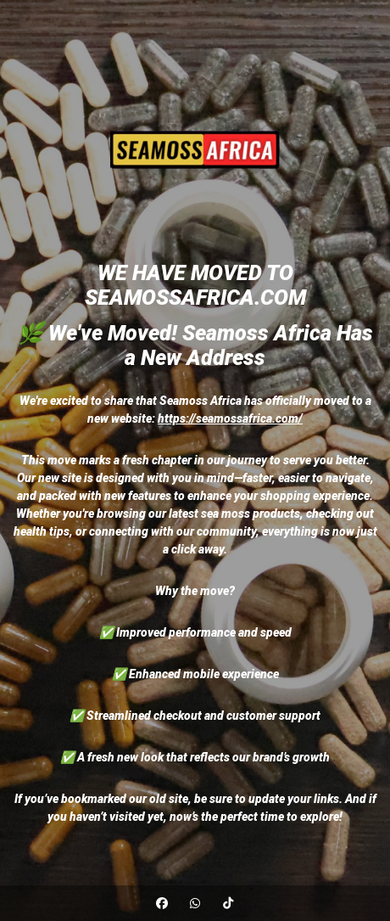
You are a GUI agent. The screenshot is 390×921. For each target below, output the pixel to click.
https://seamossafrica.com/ (230, 418)
